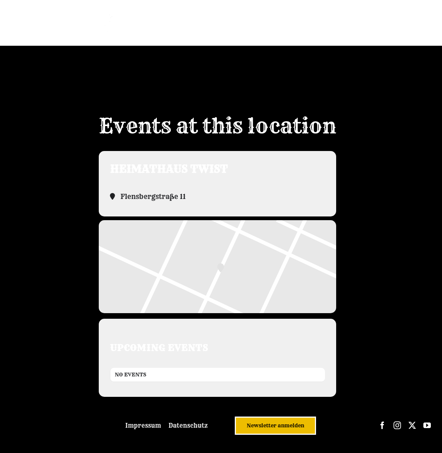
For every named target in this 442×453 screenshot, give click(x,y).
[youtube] (427, 425)
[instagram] (397, 425)
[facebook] (382, 425)
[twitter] (412, 425)
